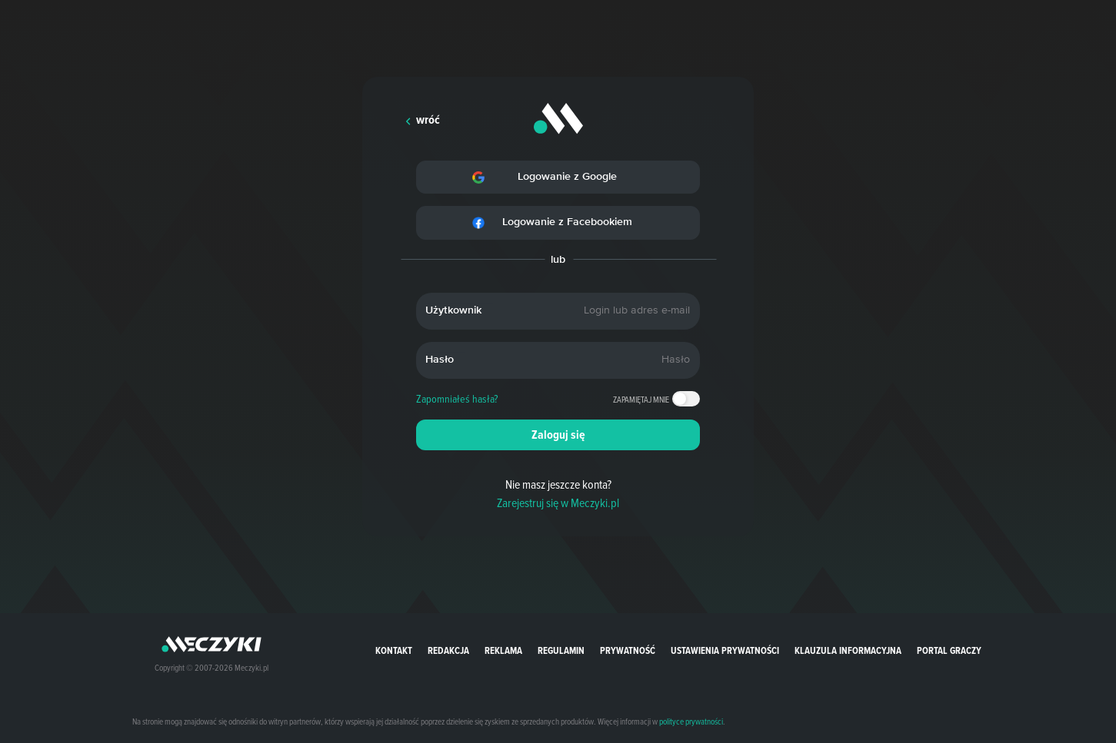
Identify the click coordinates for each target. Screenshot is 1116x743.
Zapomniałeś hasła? (457, 398)
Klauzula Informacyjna (848, 650)
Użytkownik (453, 310)
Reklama (503, 650)
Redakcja (448, 650)
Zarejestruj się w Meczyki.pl (558, 502)
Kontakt (393, 650)
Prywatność (627, 650)
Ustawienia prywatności (725, 650)
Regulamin (561, 650)
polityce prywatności (691, 721)
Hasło (439, 359)
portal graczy (949, 650)
